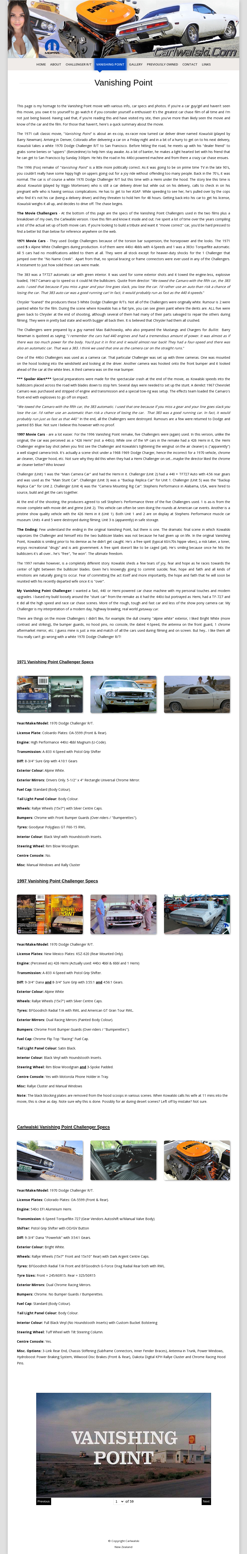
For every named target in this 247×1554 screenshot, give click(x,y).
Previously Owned (162, 64)
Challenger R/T (79, 64)
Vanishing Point (110, 64)
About (55, 64)
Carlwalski (132, 1541)
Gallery (136, 64)
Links (206, 64)
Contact (190, 64)
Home (41, 64)
